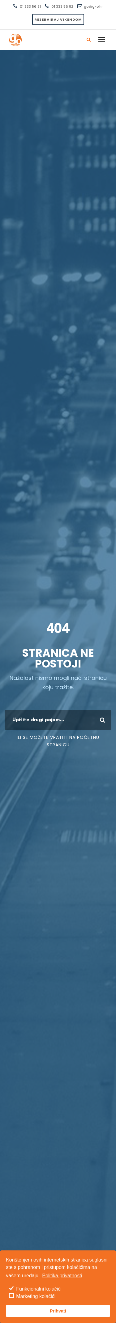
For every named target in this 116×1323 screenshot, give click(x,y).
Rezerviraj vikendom (58, 19)
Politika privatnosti (62, 1275)
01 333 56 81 (30, 6)
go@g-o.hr (93, 6)
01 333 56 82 (62, 6)
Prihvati (58, 1310)
